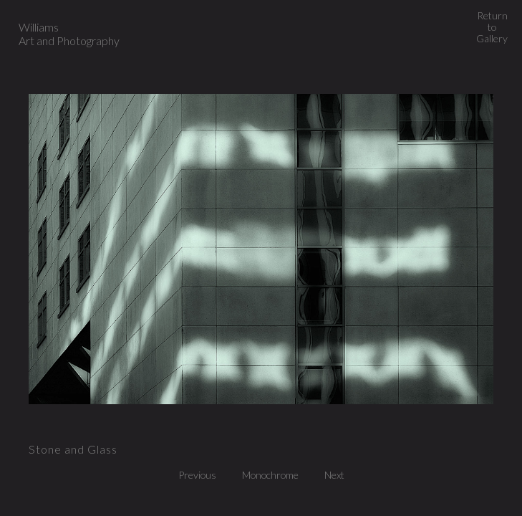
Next (334, 475)
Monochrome (274, 475)
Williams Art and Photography (69, 33)
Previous (201, 475)
